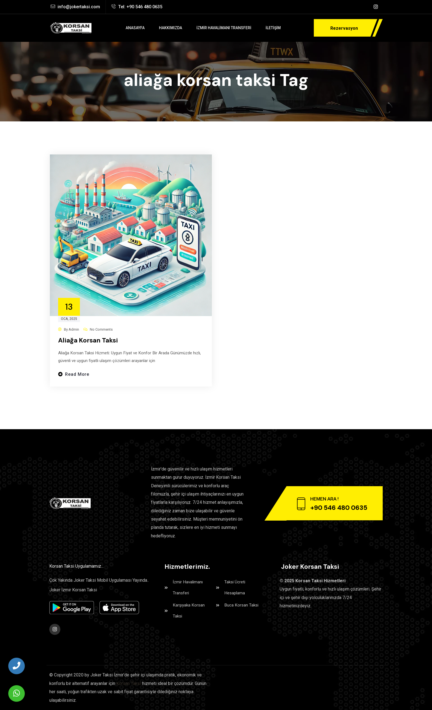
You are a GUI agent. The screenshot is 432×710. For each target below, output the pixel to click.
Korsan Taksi (128, 683)
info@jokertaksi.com (75, 6)
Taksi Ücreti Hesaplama (231, 588)
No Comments (101, 329)
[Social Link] (375, 6)
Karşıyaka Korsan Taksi (185, 611)
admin (74, 329)
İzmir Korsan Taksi (223, 477)
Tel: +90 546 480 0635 (136, 6)
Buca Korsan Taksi (238, 605)
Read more (77, 375)
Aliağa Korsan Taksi (88, 340)
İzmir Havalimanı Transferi (184, 588)
